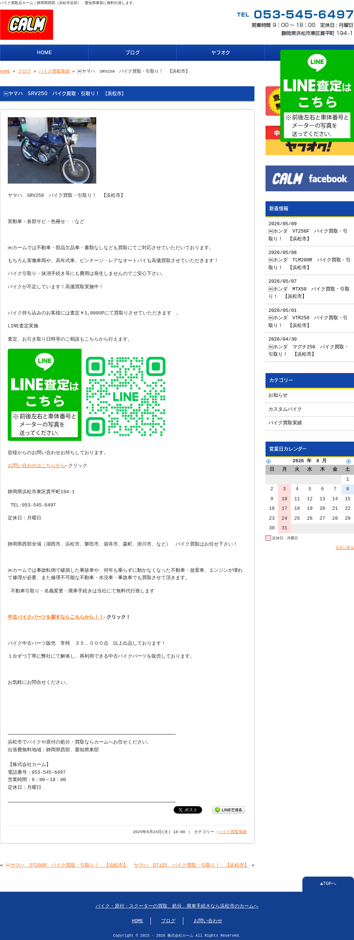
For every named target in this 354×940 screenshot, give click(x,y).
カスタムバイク (285, 406)
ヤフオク (220, 51)
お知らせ (278, 392)
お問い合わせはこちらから (36, 463)
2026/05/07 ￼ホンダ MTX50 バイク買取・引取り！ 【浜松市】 (309, 286)
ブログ (132, 51)
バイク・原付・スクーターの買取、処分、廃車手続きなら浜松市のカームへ (177, 904)
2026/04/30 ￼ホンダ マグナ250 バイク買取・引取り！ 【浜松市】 (309, 344)
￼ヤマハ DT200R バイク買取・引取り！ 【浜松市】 (67, 863)
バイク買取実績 (54, 70)
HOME (44, 51)
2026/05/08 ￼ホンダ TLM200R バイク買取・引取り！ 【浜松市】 (307, 257)
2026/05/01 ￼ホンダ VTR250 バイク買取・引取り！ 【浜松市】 (308, 315)
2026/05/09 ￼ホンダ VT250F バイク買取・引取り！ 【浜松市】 (308, 229)
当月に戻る (345, 544)
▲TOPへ (328, 881)
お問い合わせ (208, 919)
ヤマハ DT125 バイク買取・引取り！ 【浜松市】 (191, 863)
